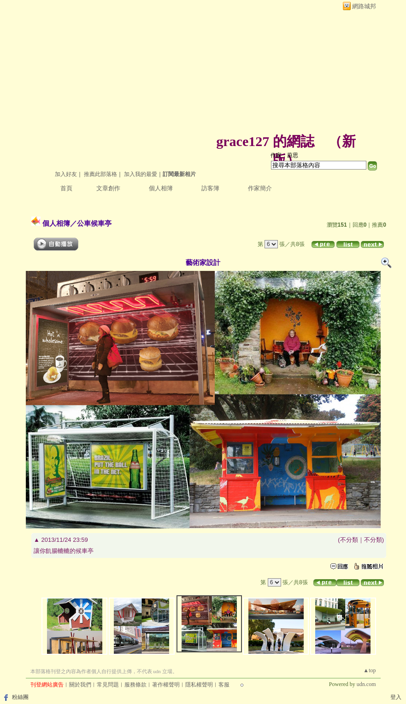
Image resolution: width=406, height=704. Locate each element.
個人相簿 (161, 188)
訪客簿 (210, 188)
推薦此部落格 (100, 174)
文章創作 (108, 188)
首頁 (66, 188)
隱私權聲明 (199, 684)
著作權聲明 (166, 684)
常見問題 (108, 684)
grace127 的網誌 (265, 141)
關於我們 (80, 684)
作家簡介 (260, 188)
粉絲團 (20, 697)
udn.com (366, 684)
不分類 (349, 539)
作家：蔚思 (284, 155)
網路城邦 (364, 6)
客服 (223, 684)
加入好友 (66, 174)
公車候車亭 (94, 223)
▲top (369, 670)
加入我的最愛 (140, 174)
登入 (395, 697)
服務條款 (135, 684)
